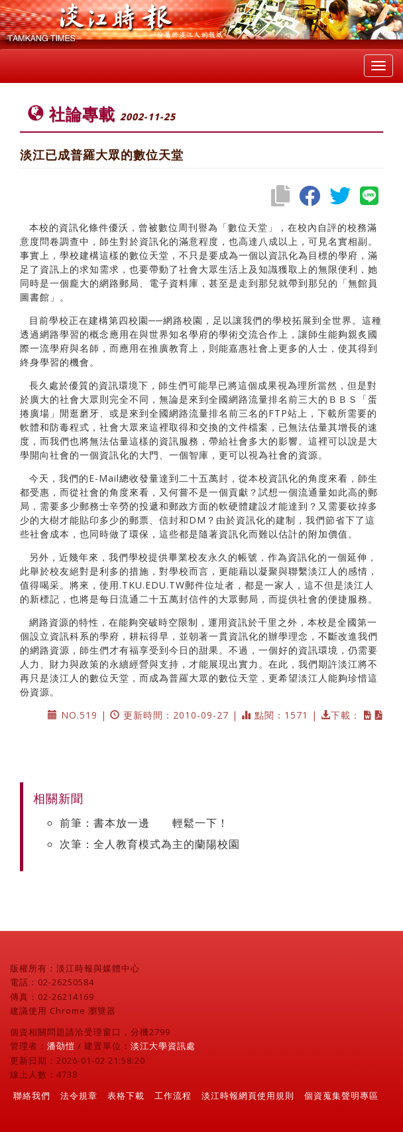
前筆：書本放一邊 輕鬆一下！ (144, 822)
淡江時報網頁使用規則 (248, 1095)
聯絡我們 (31, 1095)
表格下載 (125, 1095)
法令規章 (78, 1095)
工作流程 (173, 1095)
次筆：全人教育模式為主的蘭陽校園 (150, 844)
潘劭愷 (61, 1046)
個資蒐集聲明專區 (341, 1095)
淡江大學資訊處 (163, 1046)
